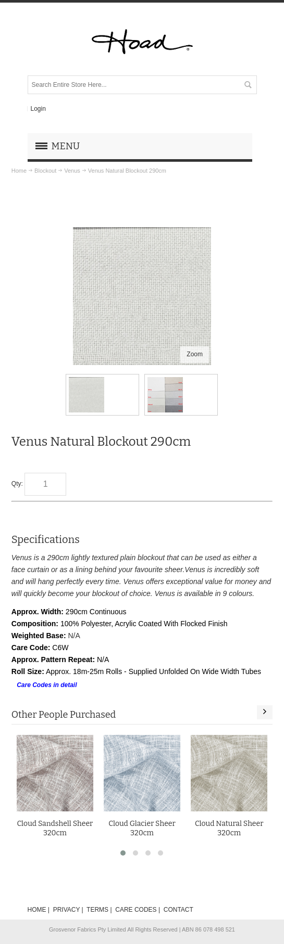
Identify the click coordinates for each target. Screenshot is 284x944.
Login (37, 108)
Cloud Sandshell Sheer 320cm (55, 828)
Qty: (17, 484)
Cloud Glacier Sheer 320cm (141, 828)
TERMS (97, 909)
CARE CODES (135, 909)
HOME (37, 909)
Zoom (195, 354)
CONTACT (178, 909)
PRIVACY (66, 909)
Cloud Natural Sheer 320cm (229, 828)
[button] (123, 853)
